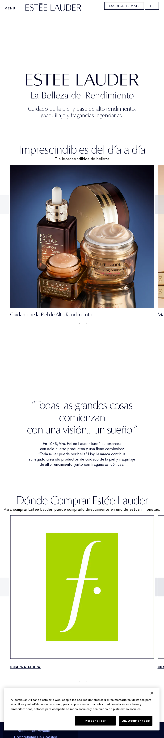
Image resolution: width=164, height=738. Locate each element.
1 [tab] (78, 323)
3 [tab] (85, 323)
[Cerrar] (152, 693)
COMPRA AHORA (25, 667)
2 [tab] (82, 323)
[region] (82, 709)
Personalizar (95, 721)
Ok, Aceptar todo (136, 721)
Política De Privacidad (36, 730)
